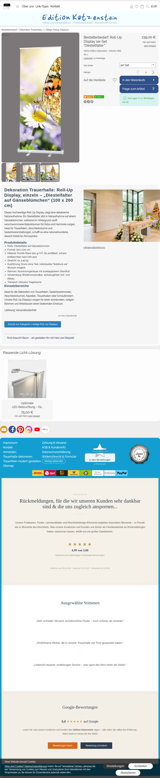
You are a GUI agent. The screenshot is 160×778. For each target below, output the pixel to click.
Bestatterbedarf (9, 30)
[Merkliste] (137, 6)
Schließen (140, 766)
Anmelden (132, 6)
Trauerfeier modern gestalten (21, 461)
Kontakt (55, 6)
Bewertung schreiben (96, 745)
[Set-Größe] (138, 65)
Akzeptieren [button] (128, 772)
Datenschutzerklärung (56, 452)
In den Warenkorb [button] (133, 80)
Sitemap (8, 465)
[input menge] (146, 72)
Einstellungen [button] (115, 766)
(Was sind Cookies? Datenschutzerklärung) (26, 766)
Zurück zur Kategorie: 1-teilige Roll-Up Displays (32, 324)
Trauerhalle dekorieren (17, 456)
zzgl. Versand (34, 416)
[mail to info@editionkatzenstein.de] (4, 429)
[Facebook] (12, 429)
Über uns (28, 6)
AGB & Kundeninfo (54, 447)
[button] (17, 6)
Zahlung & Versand (54, 442)
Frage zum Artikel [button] (133, 88)
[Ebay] (45, 429)
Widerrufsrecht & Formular (59, 456)
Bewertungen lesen (62, 745)
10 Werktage (94, 58)
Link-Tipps (42, 6)
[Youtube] (37, 429)
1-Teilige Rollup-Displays (56, 30)
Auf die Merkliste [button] (94, 80)
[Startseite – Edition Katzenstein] (7, 4)
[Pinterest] (20, 429)
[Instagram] (29, 429)
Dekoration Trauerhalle (30, 30)
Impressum (10, 442)
